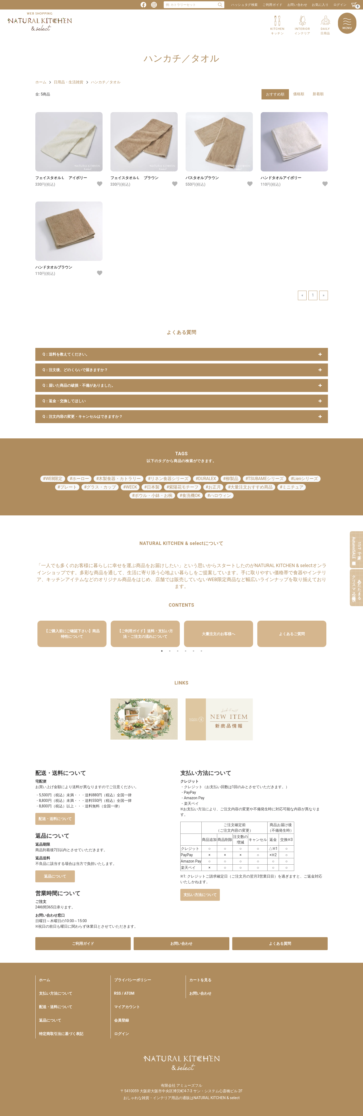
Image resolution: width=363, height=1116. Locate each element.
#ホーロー (79, 478)
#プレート (67, 487)
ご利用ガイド (273, 5)
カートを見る (200, 980)
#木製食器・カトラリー (118, 478)
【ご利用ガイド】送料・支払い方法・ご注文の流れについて (145, 634)
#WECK (130, 487)
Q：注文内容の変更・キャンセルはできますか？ (83, 416)
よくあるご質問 (292, 634)
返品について (55, 876)
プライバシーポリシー (132, 980)
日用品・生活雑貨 (68, 82)
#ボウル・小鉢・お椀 (152, 495)
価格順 (298, 94)
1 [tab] (161, 651)
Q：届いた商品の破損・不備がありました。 (79, 385)
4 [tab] (185, 651)
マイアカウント (127, 1007)
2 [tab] (169, 651)
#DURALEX (206, 478)
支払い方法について (200, 895)
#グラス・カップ (100, 487)
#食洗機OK (190, 495)
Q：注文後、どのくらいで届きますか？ (75, 370)
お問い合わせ (297, 5)
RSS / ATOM (124, 993)
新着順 (318, 94)
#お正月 (213, 487)
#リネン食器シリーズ (168, 478)
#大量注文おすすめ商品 (250, 487)
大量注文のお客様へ (218, 634)
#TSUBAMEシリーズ (264, 478)
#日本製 (151, 487)
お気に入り (320, 5)
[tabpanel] (72, 634)
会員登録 (121, 1020)
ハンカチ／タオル (105, 82)
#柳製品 (230, 478)
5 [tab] (193, 651)
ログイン (340, 5)
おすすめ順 (275, 94)
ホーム (40, 82)
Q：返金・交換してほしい (64, 401)
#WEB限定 (52, 478)
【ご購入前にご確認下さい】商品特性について (72, 634)
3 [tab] (177, 651)
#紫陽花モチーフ (182, 487)
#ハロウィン (219, 495)
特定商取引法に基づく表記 (61, 1034)
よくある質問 (280, 943)
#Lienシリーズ (304, 478)
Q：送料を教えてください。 (66, 354)
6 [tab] (201, 651)
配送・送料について (55, 819)
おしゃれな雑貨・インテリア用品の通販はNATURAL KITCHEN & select (181, 1098)
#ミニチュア (291, 487)
